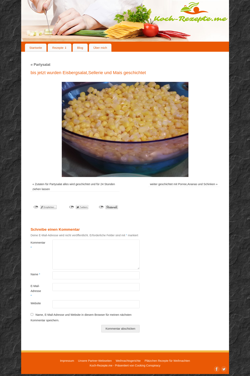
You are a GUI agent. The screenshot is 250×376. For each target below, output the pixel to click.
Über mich (100, 47)
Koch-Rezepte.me (190, 12)
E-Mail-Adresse (36, 290)
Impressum (67, 360)
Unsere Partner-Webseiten (95, 360)
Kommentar (36, 245)
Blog (80, 47)
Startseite (35, 47)
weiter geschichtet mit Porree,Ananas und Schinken (182, 184)
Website (36, 303)
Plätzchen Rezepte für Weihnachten (167, 360)
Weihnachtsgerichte (128, 360)
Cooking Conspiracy (147, 365)
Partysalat (40, 65)
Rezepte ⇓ (59, 47)
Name (35, 274)
